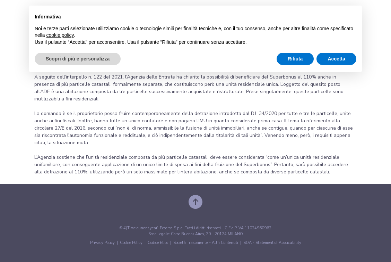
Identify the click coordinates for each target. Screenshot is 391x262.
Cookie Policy (131, 242)
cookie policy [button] (59, 35)
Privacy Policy (102, 242)
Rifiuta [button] (295, 59)
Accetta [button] (336, 59)
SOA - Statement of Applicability (272, 242)
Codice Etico (158, 242)
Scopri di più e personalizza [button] (78, 59)
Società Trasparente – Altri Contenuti (205, 242)
